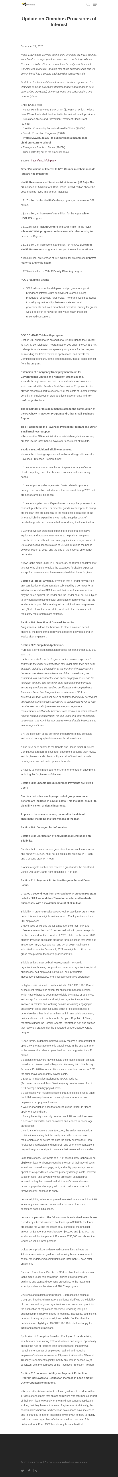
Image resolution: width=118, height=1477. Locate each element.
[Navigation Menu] (95, 4)
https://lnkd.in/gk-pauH (43, 160)
